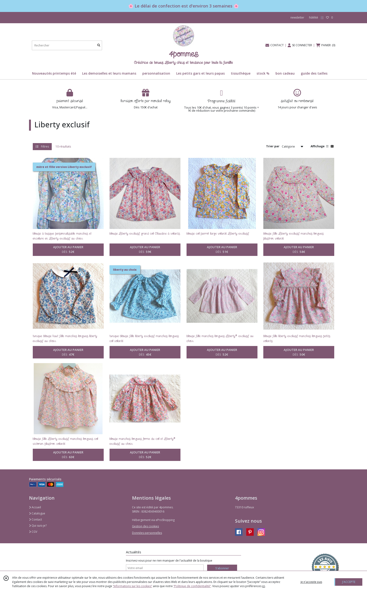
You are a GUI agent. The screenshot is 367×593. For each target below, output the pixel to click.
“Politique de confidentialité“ (192, 586)
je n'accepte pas (311, 582)
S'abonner (222, 568)
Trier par (272, 146)
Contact (35, 519)
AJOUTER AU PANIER (68, 249)
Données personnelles (147, 533)
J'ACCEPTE (348, 582)
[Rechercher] (99, 45)
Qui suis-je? (38, 526)
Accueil (35, 507)
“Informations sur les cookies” (132, 586)
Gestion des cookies (145, 526)
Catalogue (37, 513)
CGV (33, 532)
